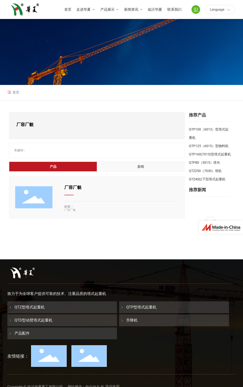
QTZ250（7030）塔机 (205, 171)
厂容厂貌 (72, 187)
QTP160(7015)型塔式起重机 (210, 154)
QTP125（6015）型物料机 (209, 146)
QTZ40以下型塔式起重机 (207, 179)
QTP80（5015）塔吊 (204, 162)
